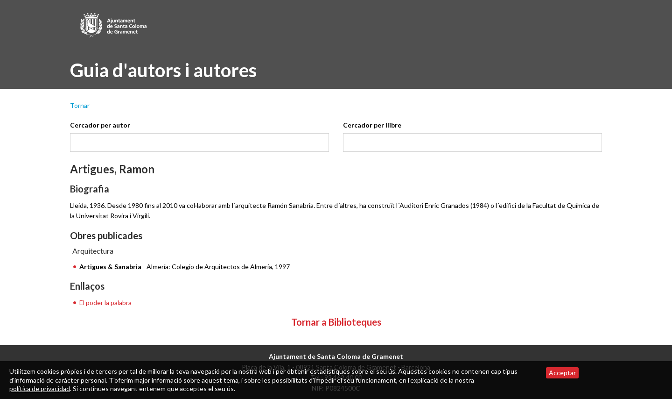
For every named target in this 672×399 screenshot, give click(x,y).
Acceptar (562, 373)
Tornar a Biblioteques (336, 322)
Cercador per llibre (372, 125)
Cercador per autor (100, 125)
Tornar (80, 105)
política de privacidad (39, 388)
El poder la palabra (105, 302)
